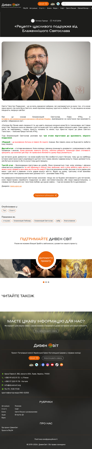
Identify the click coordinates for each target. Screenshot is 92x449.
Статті (42, 8)
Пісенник (18, 406)
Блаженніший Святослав (43, 221)
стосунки (6, 221)
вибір (58, 221)
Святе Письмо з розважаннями (26, 412)
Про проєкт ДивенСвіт (10, 427)
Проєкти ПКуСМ (7, 430)
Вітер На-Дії (19, 415)
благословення (69, 221)
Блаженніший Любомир (22, 221)
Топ (4, 210)
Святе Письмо (71, 8)
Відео (4, 418)
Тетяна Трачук (41, 21)
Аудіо (4, 415)
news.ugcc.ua (16, 186)
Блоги (49, 8)
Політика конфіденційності (46, 439)
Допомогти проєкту (46, 259)
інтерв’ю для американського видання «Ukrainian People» (26, 119)
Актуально (33, 8)
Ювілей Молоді (84, 8)
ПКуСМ (25, 8)
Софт (62, 8)
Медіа (56, 8)
